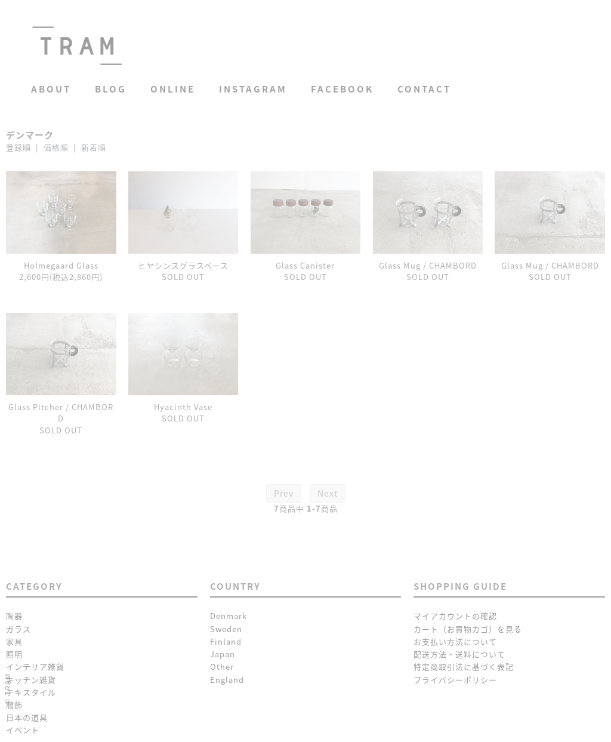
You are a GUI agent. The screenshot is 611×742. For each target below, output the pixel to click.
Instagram (253, 89)
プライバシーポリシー (455, 679)
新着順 (93, 147)
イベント (22, 729)
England (227, 679)
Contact (424, 89)
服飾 (14, 704)
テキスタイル (31, 692)
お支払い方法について (455, 641)
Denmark (228, 615)
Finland (226, 641)
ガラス (18, 629)
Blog (110, 89)
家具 (14, 641)
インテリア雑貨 (35, 666)
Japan (222, 654)
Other (222, 666)
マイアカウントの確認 (455, 615)
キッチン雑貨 (31, 679)
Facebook (342, 89)
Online (172, 89)
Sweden (226, 629)
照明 (14, 654)
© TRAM (7, 688)
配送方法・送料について (459, 654)
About (51, 89)
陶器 (14, 615)
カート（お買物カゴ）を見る (467, 629)
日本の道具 (27, 717)
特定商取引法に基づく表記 (463, 666)
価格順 (56, 147)
